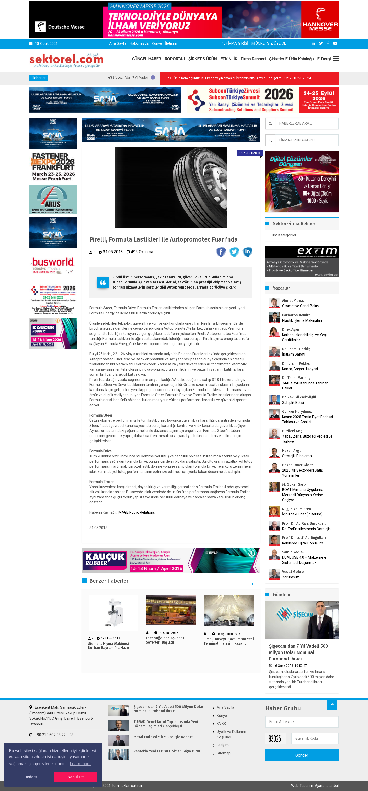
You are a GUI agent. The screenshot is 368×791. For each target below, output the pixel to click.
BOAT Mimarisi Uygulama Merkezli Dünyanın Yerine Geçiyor (302, 495)
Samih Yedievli (294, 552)
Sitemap (224, 753)
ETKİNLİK (228, 58)
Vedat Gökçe (293, 572)
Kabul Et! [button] (76, 777)
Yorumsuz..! (291, 577)
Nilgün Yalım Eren (296, 509)
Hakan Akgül (292, 451)
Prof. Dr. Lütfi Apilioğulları (304, 538)
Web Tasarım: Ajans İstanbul (315, 785)
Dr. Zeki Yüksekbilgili (299, 397)
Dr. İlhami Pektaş (296, 363)
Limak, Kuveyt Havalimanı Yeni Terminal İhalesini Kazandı (229, 641)
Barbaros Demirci (297, 315)
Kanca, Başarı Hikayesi (300, 369)
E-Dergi (324, 58)
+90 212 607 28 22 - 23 (51, 734)
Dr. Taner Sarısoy (296, 378)
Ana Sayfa (117, 43)
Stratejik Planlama (297, 456)
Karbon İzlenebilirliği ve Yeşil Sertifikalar (304, 337)
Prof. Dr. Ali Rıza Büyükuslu (304, 523)
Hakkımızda (139, 43)
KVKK (221, 723)
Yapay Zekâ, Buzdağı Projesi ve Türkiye (307, 438)
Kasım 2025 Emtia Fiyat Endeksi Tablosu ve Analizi (307, 419)
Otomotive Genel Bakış (300, 306)
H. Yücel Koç (292, 431)
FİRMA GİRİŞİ (235, 43)
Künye (157, 43)
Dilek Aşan (290, 329)
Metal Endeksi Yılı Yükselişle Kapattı (164, 737)
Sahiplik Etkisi (293, 402)
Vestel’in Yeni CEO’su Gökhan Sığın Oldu (167, 751)
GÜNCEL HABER (146, 58)
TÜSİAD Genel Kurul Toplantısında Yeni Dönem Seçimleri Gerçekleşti (166, 724)
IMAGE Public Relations (136, 512)
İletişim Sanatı (300, 354)
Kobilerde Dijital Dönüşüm (302, 543)
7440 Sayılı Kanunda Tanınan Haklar (305, 385)
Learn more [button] (80, 764)
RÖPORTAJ (175, 58)
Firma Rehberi (253, 58)
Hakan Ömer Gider (297, 465)
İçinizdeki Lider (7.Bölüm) (302, 514)
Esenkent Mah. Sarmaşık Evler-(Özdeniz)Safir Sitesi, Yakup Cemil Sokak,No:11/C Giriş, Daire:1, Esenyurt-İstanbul (61, 715)
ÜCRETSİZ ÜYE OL (268, 43)
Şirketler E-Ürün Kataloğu (291, 58)
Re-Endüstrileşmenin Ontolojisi (306, 529)
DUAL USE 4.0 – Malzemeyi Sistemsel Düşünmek (304, 560)
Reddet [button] (30, 777)
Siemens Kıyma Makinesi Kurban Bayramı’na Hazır (108, 646)
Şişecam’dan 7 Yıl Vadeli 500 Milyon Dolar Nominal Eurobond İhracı (298, 652)
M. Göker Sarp (294, 484)
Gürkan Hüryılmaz (297, 411)
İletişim (171, 43)
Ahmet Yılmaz (293, 301)
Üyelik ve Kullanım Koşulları (231, 734)
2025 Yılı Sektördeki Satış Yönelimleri (302, 472)
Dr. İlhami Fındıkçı (297, 349)
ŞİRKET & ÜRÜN (202, 58)
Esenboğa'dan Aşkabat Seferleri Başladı (165, 640)
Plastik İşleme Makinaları (302, 320)
